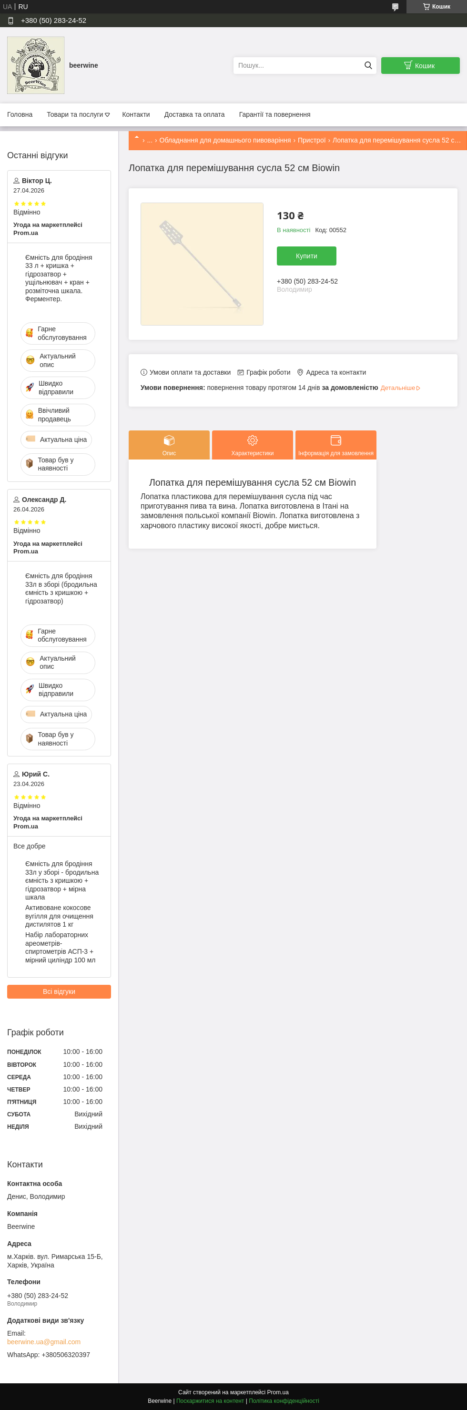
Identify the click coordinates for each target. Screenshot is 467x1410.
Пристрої (312, 140)
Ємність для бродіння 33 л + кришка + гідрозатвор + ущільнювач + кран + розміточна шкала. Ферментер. (58, 278)
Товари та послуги (75, 114)
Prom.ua (278, 1392)
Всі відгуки (59, 991)
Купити (306, 256)
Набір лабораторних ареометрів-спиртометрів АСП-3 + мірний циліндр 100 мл (60, 947)
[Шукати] (368, 65)
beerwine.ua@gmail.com (44, 1342)
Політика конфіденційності (284, 1401)
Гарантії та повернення (275, 114)
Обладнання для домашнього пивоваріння (225, 140)
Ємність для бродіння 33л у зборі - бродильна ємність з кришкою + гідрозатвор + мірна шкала (62, 880)
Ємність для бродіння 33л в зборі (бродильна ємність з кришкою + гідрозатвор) (61, 588)
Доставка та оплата (194, 114)
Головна (19, 114)
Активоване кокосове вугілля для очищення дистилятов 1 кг (59, 916)
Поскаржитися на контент (210, 1401)
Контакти (136, 114)
